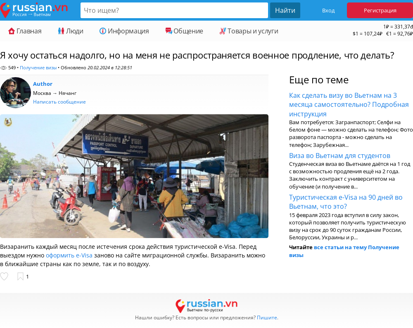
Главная (24, 30)
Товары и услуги (249, 30)
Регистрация (380, 10)
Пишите (267, 317)
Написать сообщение (59, 101)
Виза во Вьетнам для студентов (339, 155)
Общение (184, 30)
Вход (328, 10)
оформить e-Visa (69, 255)
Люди (70, 30)
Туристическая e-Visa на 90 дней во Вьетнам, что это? (346, 202)
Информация (124, 30)
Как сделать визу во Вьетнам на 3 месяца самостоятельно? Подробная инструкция (349, 104)
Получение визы (38, 67)
